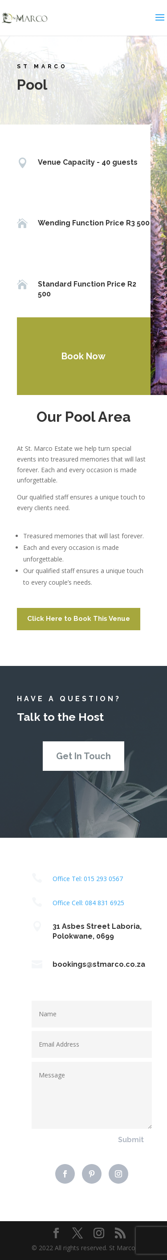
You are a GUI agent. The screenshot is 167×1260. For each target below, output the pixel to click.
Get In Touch (83, 756)
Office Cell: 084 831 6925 (88, 902)
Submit (131, 1139)
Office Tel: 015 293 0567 (88, 878)
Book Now (81, 356)
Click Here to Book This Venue (78, 619)
